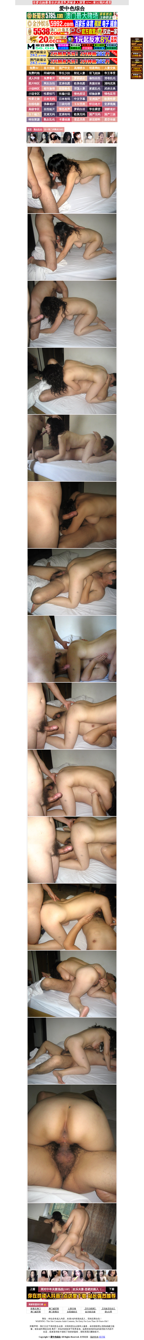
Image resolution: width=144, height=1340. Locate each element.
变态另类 (79, 119)
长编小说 (64, 93)
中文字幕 (79, 98)
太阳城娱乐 (72, 1312)
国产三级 (109, 114)
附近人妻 (79, 73)
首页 (30, 129)
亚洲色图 (64, 83)
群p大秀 (108, 1312)
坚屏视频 (109, 104)
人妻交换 (109, 68)
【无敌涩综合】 (108, 1308)
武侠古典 (109, 88)
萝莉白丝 (79, 109)
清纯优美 (109, 83)
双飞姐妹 (94, 73)
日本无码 (49, 98)
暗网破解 (64, 78)
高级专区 (34, 109)
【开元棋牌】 (90, 1308)
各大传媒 (49, 68)
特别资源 (34, 119)
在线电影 (34, 104)
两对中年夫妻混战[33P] (55, 1289)
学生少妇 (64, 73)
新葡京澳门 (35, 1308)
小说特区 (34, 88)
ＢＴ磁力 (34, 114)
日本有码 (64, 98)
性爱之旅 (34, 98)
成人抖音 (34, 78)
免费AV (34, 68)
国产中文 (64, 68)
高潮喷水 (79, 68)
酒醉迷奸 (109, 109)
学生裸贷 (94, 109)
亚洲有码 (64, 114)
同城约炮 (49, 73)
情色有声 (64, 109)
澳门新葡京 (54, 1312)
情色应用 (109, 93)
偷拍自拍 (94, 78)
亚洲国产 (94, 98)
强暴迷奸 (49, 104)
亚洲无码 (49, 114)
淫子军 (102, 1337)
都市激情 (49, 88)
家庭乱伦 (94, 88)
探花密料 (94, 119)
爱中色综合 (72, 8)
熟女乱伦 (49, 119)
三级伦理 (64, 104)
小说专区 (34, 93)
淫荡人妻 (79, 88)
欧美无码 (79, 114)
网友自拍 (49, 83)
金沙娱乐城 (90, 1312)
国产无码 (94, 114)
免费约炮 (34, 73)
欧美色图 (79, 83)
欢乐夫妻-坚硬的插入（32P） (91, 1289)
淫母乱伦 (109, 78)
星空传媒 (109, 119)
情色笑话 (79, 93)
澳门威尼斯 (54, 1308)
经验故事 (94, 93)
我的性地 (94, 1337)
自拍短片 (49, 109)
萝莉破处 (79, 78)
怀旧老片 (94, 104)
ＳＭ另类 (79, 104)
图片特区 (34, 83)
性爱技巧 (49, 93)
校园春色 (64, 88)
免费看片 (49, 78)
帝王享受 (109, 73)
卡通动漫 (64, 119)
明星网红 (94, 68)
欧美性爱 (109, 98)
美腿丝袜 (94, 83)
